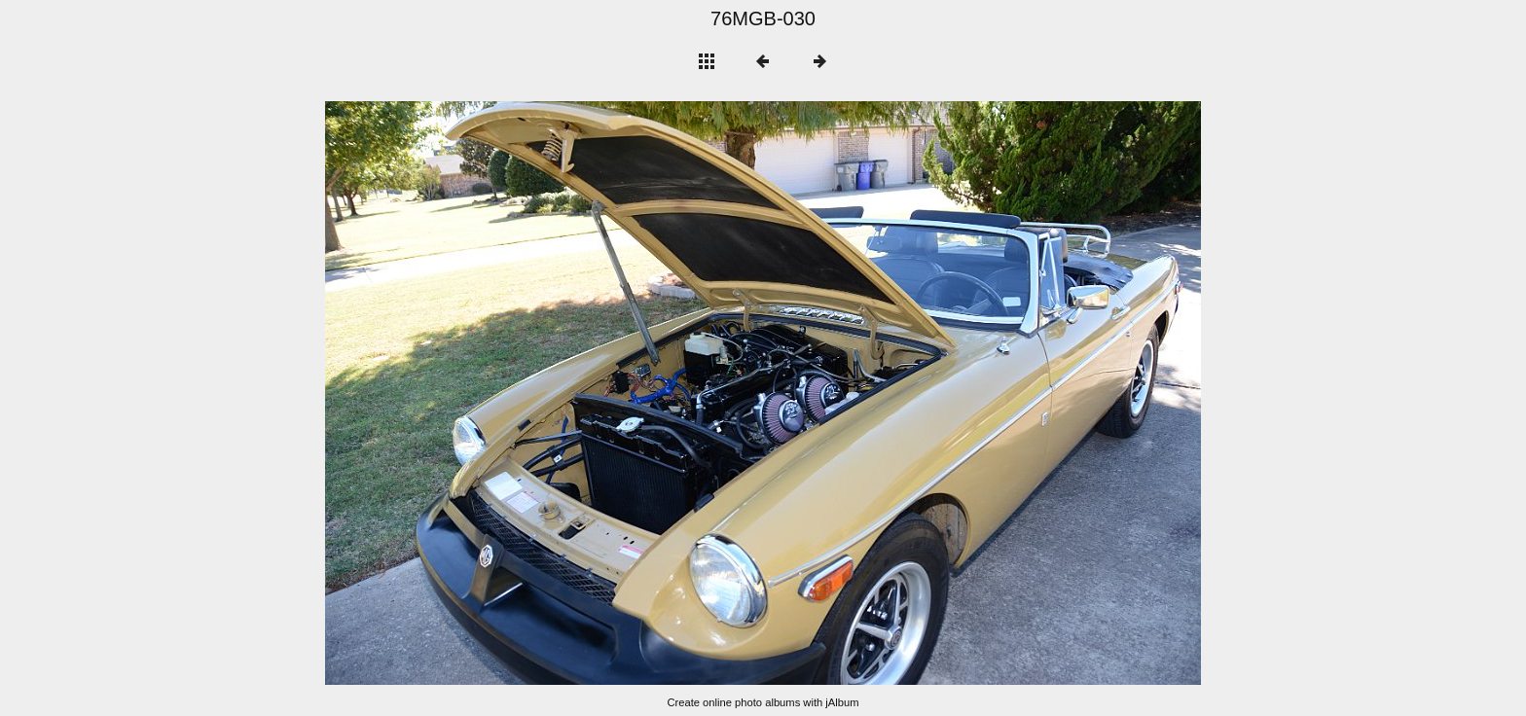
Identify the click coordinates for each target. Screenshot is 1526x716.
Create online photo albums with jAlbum (762, 702)
